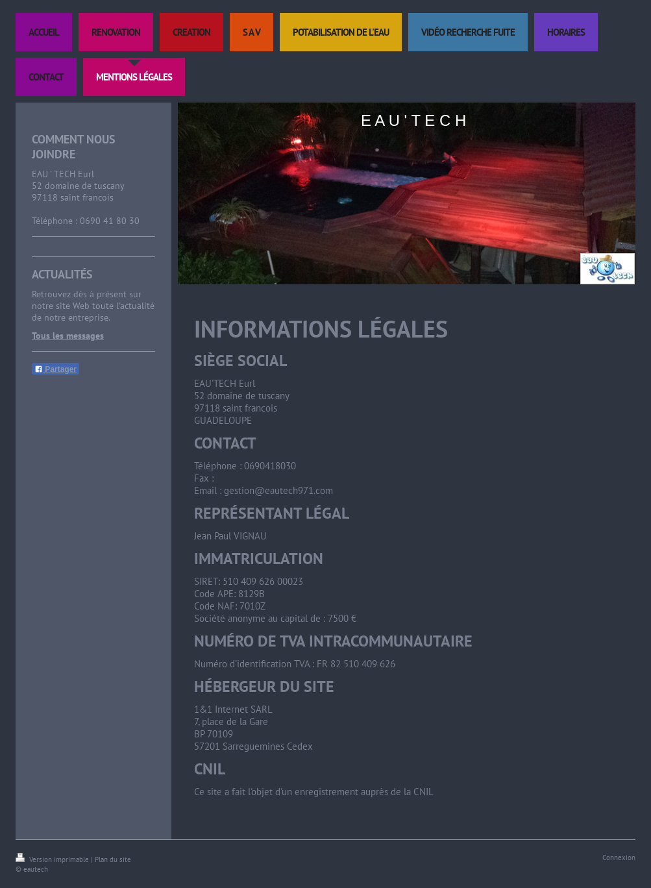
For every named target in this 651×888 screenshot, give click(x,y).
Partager (55, 369)
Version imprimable (53, 859)
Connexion (618, 857)
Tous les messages (68, 335)
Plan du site (113, 859)
